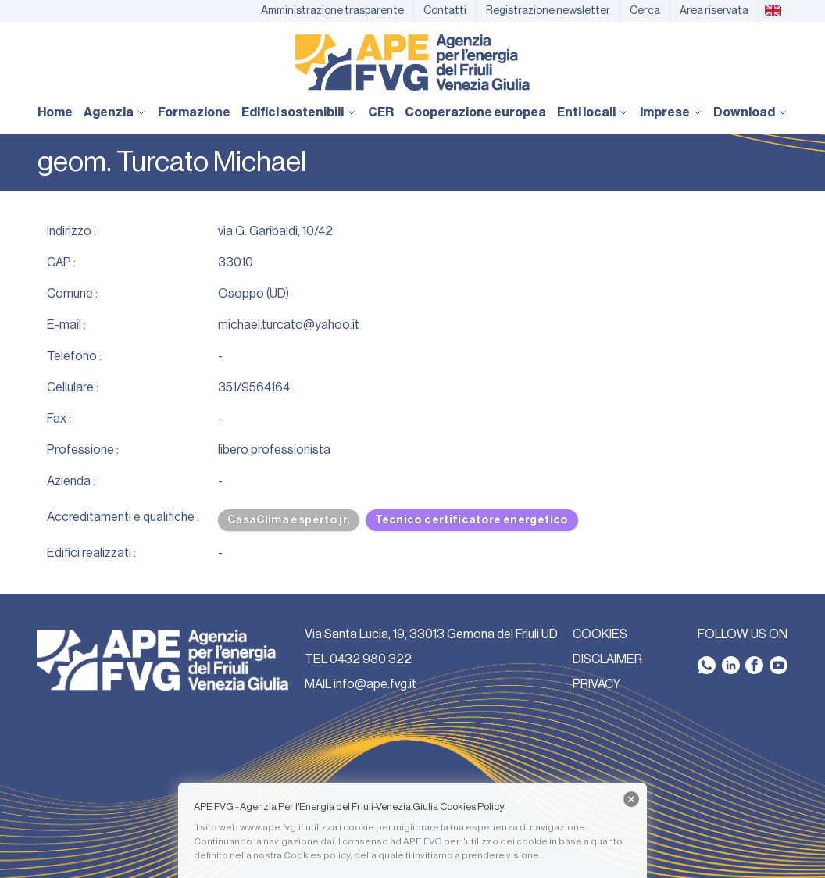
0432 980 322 (371, 659)
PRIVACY (596, 684)
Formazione (194, 112)
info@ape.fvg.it (375, 684)
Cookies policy (317, 855)
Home (55, 112)
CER (381, 112)
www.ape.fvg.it (272, 827)
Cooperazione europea (475, 112)
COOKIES (600, 634)
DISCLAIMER (607, 659)
